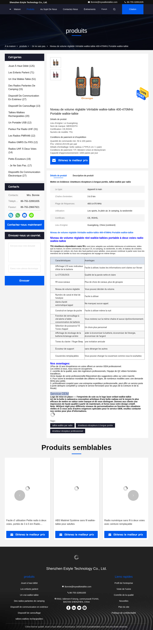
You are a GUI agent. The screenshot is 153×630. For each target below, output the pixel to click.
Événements (89, 9)
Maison (17, 9)
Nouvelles (123, 601)
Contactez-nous (70, 9)
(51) (22, 79)
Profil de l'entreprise (124, 583)
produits (23, 46)
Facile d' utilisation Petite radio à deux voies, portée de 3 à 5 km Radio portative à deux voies (26, 522)
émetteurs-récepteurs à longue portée (95, 425)
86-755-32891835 (133, 2)
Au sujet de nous (48, 9)
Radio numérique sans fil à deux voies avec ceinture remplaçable (124, 522)
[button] (19, 495)
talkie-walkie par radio (62, 425)
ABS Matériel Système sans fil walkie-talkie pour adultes (75, 522)
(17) (20, 165)
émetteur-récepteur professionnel (67, 431)
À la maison (10, 46)
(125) (21, 66)
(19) (19, 159)
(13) (24, 106)
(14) (22, 151)
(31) (23, 129)
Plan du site (123, 607)
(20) (18, 114)
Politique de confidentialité (124, 613)
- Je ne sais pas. (38, 46)
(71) (21, 72)
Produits (30, 9)
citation (132, 9)
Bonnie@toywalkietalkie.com (103, 2)
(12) (20, 122)
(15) (21, 87)
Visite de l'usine (124, 589)
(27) (23, 97)
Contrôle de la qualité (124, 595)
